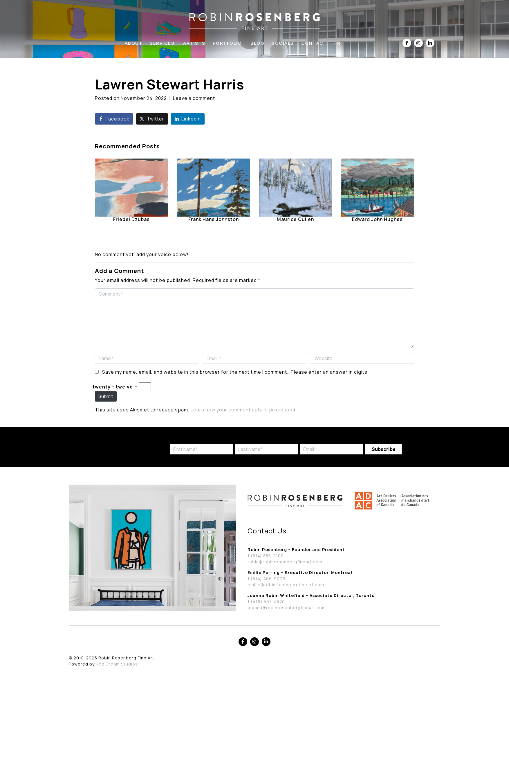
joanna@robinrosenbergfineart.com (287, 607)
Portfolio (227, 43)
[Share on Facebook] (114, 119)
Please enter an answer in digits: (330, 372)
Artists (194, 43)
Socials (283, 43)
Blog (257, 43)
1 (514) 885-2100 (266, 555)
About (134, 43)
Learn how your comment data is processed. (244, 410)
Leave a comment (194, 98)
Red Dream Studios (117, 664)
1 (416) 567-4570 (266, 601)
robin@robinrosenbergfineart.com (285, 561)
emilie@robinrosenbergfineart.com (286, 584)
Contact (314, 43)
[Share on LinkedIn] (188, 119)
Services (162, 43)
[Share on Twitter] (152, 119)
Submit (105, 396)
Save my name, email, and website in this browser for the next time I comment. (195, 372)
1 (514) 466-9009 (267, 578)
